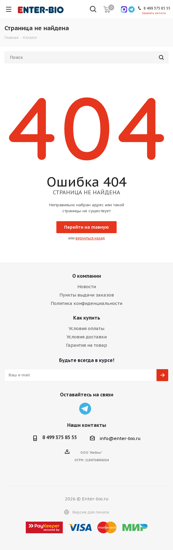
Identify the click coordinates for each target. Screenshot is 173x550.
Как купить (86, 318)
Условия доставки (87, 337)
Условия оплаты (86, 328)
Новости (86, 286)
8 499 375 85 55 (59, 437)
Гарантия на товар (86, 345)
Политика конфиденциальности (86, 303)
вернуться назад (90, 238)
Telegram (85, 409)
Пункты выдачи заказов (86, 295)
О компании (86, 276)
